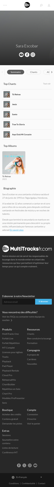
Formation (32, 343)
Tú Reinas (16, 94)
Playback (6, 361)
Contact (41, 483)
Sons (4, 402)
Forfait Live (7, 338)
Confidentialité (28, 483)
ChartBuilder (8, 384)
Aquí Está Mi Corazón (22, 134)
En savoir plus (16, 230)
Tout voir (47, 84)
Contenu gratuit (10, 419)
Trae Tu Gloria (18, 124)
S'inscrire (31, 419)
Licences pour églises (12, 352)
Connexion (32, 414)
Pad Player (7, 366)
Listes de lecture (10, 447)
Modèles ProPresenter (13, 398)
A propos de (33, 354)
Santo (14, 114)
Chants (33, 72)
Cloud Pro (7, 375)
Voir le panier (33, 423)
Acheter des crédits (11, 414)
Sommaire (16, 72)
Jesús (14, 104)
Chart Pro (7, 393)
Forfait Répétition (11, 343)
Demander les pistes (12, 423)
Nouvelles (32, 363)
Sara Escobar (27, 45)
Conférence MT (10, 452)
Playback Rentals (10, 370)
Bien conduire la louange (39, 338)
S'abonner (43, 301)
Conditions (14, 483)
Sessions (6, 435)
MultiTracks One (10, 333)
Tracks (5, 356)
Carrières (31, 359)
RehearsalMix (9, 379)
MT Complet (8, 347)
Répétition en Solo (11, 389)
